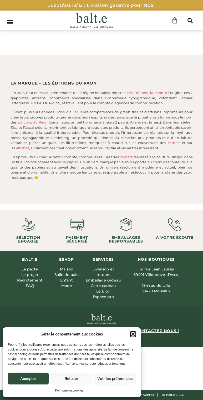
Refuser (71, 378)
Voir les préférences (115, 378)
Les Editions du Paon (145, 93)
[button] (133, 334)
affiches (22, 148)
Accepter (28, 378)
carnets (174, 143)
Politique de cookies (69, 390)
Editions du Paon (33, 122)
